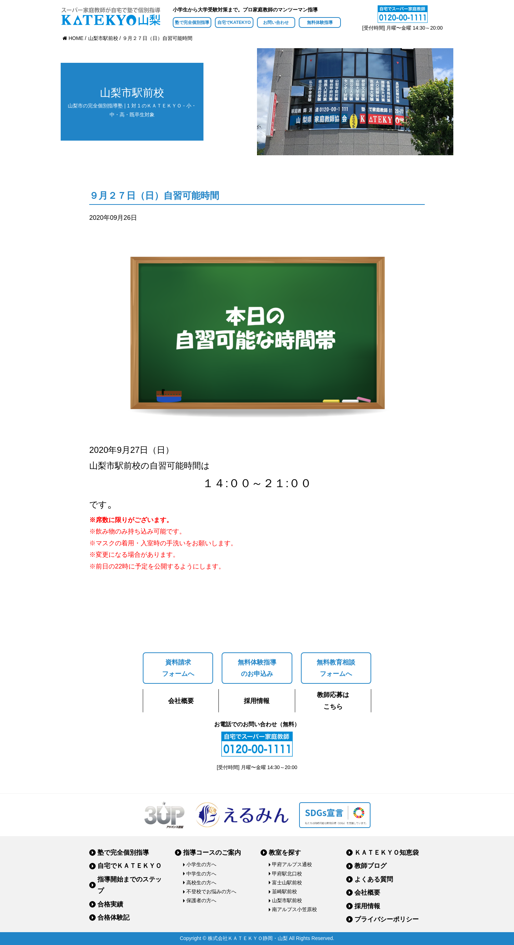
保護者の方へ (201, 900)
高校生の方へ (201, 882)
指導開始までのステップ (129, 885)
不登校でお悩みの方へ (211, 891)
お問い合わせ (276, 22)
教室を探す (285, 852)
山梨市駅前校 (287, 900)
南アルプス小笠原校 (294, 909)
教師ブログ (370, 865)
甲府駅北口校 (287, 873)
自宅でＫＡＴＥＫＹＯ (129, 865)
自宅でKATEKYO (234, 22)
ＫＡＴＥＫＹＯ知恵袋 (386, 852)
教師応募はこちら (333, 700)
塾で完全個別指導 (192, 22)
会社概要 (181, 700)
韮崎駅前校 (284, 891)
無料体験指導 (320, 22)
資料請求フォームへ (178, 668)
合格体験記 (113, 917)
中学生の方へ (201, 873)
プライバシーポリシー (386, 919)
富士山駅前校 (287, 882)
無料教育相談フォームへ (336, 668)
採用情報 (256, 700)
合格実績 (110, 904)
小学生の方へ (201, 864)
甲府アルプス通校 (292, 864)
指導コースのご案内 (212, 852)
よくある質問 (373, 879)
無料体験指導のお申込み (257, 668)
